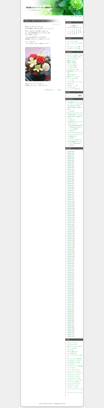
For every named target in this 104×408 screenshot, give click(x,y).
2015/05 (69, 213)
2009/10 (69, 331)
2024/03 (69, 187)
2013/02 (69, 261)
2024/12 (69, 171)
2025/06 (69, 160)
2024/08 (69, 178)
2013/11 (69, 245)
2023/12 (69, 190)
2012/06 (69, 275)
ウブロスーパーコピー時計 (74, 48)
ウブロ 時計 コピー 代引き (74, 362)
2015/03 (69, 217)
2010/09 (69, 311)
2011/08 (69, 292)
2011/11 (69, 286)
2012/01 (69, 283)
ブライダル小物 (71, 65)
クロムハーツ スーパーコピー (74, 380)
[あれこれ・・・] (54, 89)
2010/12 (69, 306)
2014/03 (69, 238)
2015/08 (69, 208)
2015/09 (69, 206)
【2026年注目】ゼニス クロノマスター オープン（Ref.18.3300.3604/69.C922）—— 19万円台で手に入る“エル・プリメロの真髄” (75, 125)
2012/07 (69, 274)
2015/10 (69, 204)
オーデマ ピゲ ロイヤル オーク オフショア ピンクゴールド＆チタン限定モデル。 (75, 134)
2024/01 (69, 188)
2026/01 (69, 153)
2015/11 (69, 203)
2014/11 (69, 224)
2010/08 (69, 313)
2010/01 (69, 325)
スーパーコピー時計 (72, 89)
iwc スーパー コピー (72, 342)
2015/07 (69, 210)
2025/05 (69, 162)
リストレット (70, 64)
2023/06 (69, 194)
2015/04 (69, 215)
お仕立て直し (70, 74)
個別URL (47, 89)
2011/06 (69, 295)
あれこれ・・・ (71, 85)
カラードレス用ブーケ (73, 57)
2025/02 (69, 167)
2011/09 (69, 290)
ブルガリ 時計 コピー (72, 351)
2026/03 (69, 151)
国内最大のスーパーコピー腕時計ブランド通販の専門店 (46, 7)
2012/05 (69, 277)
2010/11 (69, 307)
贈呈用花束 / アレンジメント (74, 71)
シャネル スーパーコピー (73, 376)
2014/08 (69, 229)
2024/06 (69, 181)
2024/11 (69, 172)
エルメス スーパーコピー (73, 374)
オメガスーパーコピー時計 (74, 46)
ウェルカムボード (71, 69)
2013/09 (69, 249)
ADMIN (79, 16)
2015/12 (69, 201)
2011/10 (69, 288)
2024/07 (69, 180)
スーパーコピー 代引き (73, 382)
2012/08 (69, 272)
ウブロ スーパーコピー (73, 385)
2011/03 (69, 300)
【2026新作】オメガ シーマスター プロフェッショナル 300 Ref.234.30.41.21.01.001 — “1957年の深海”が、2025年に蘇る (74, 106)
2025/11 (69, 155)
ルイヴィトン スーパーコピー (74, 373)
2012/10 (69, 268)
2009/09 (69, 332)
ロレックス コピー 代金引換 (74, 358)
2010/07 (69, 315)
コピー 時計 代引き (72, 353)
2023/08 (69, 192)
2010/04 (69, 320)
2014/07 (69, 231)
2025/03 (69, 165)
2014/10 (69, 226)
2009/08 (69, 334)
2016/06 (69, 197)
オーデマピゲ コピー (72, 344)
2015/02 (69, 219)
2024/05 (69, 183)
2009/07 (69, 336)
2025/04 (69, 164)
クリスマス (70, 87)
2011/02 (69, 302)
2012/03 (69, 279)
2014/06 (69, 233)
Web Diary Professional (48, 403)
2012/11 (69, 267)
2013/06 (69, 254)
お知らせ (69, 83)
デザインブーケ (71, 58)
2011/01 (69, 304)
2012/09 (69, 270)
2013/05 (69, 256)
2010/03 (69, 322)
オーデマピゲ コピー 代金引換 (74, 366)
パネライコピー (71, 364)
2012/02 (69, 281)
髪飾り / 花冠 (70, 62)
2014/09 (69, 228)
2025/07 (69, 158)
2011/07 (69, 293)
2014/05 (69, 235)
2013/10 (69, 247)
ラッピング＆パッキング (73, 81)
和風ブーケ (70, 60)
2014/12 (69, 222)
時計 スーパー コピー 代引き (74, 346)
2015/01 (69, 220)
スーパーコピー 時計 (72, 41)
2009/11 (69, 329)
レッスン (69, 80)
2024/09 (69, 176)
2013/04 (69, 258)
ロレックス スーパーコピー (74, 360)
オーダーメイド (71, 78)
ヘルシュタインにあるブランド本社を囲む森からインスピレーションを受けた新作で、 (74, 141)
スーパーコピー (71, 367)
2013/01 (69, 263)
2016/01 (69, 199)
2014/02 (69, 240)
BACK (72, 16)
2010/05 (69, 318)
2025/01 (69, 169)
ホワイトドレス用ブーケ (73, 55)
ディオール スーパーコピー (74, 378)
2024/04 (69, 185)
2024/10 (69, 174)
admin (59, 89)
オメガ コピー (70, 350)
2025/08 (69, 156)
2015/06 (69, 212)
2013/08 (69, 251)
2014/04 (69, 236)
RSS (76, 16)
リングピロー (70, 67)
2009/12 (69, 327)
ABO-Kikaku (63, 403)
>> (77, 25)
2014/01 (69, 242)
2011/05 (69, 297)
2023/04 (69, 196)
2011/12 (69, 284)
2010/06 (69, 316)
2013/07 (69, 252)
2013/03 (69, 259)
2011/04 (69, 299)
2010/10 (69, 309)
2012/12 (69, 265)
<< (71, 25)
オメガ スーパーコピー (73, 387)
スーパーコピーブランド (73, 369)
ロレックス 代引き (72, 348)
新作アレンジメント (72, 76)
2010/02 (69, 323)
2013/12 (69, 244)
